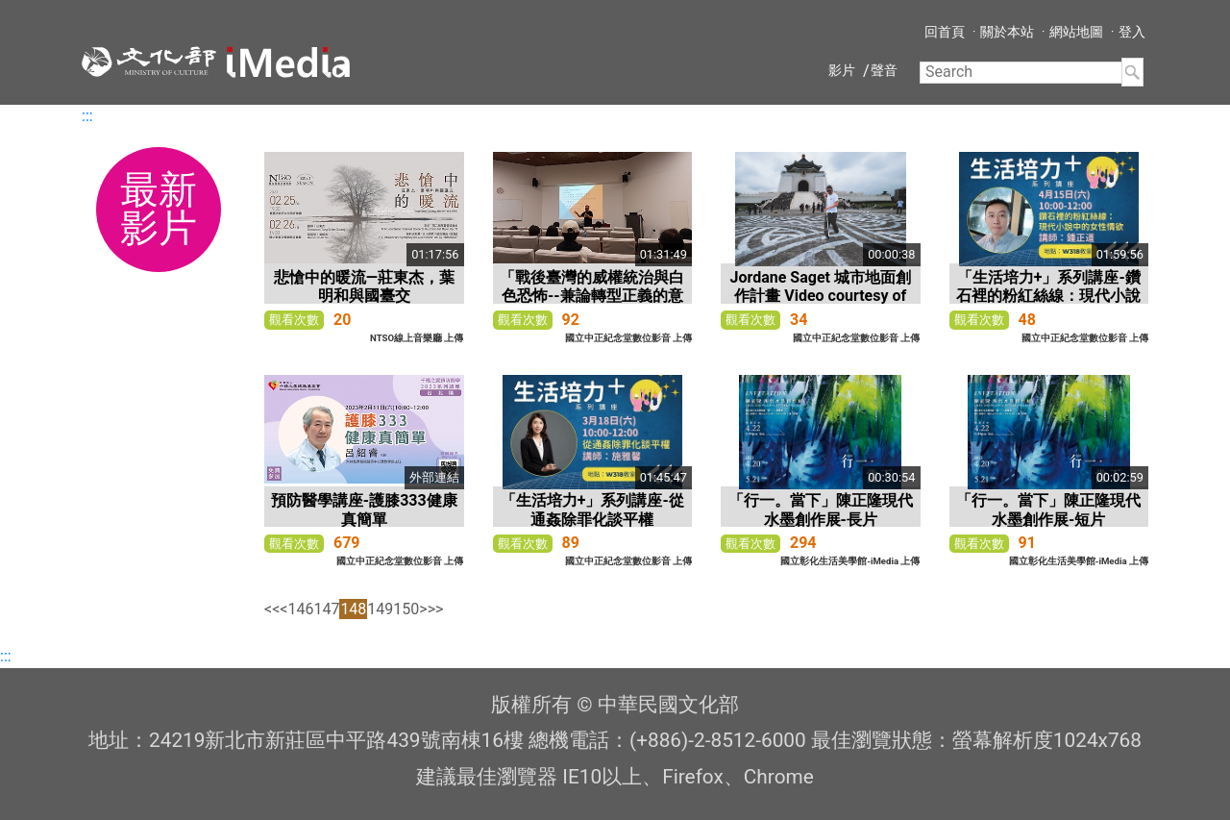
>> (436, 609)
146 (300, 609)
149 (380, 609)
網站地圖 (1076, 31)
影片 (841, 70)
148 (353, 609)
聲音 (884, 70)
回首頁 (944, 31)
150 (406, 609)
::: (87, 116)
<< (272, 609)
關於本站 (1007, 31)
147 (326, 609)
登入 (1132, 31)
